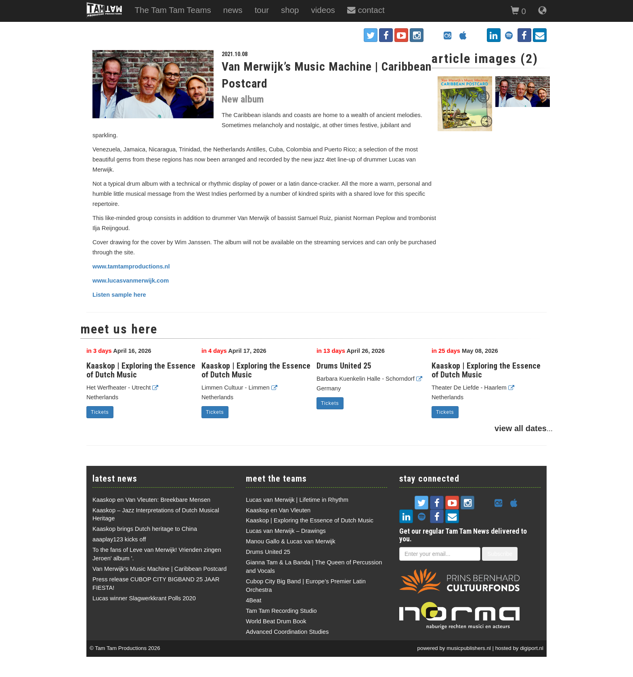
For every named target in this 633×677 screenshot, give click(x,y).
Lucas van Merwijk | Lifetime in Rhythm (297, 500)
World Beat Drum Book (276, 621)
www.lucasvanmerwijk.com (130, 280)
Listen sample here (119, 294)
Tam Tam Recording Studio (281, 611)
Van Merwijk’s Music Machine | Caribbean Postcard (159, 569)
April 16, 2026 (118, 351)
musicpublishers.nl (468, 648)
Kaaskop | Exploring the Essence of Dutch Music (140, 370)
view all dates (521, 428)
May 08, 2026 (465, 351)
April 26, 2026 (350, 351)
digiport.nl (531, 648)
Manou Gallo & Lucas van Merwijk (290, 541)
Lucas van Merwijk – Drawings (286, 531)
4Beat (253, 600)
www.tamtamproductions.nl (131, 266)
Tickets (100, 412)
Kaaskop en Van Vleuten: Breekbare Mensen (151, 500)
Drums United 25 (343, 366)
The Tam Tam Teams (172, 10)
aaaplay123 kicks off (119, 539)
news (233, 10)
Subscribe (499, 554)
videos (323, 10)
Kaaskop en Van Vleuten (278, 510)
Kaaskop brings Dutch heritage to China (144, 529)
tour (262, 10)
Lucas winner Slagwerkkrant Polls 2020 (144, 598)
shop (290, 10)
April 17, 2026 (233, 351)
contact (366, 10)
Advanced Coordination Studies (287, 632)
